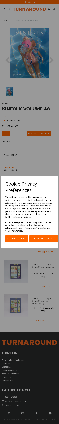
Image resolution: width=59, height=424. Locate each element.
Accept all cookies (43, 239)
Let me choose (16, 239)
